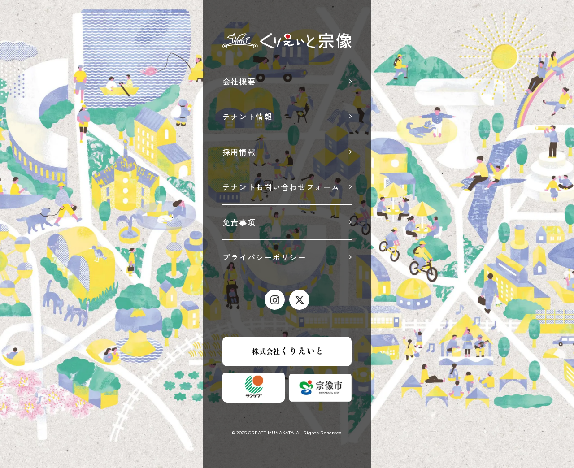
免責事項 (239, 222)
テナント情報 (247, 116)
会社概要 (239, 81)
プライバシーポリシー (264, 257)
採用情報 (239, 151)
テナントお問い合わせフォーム (281, 186)
